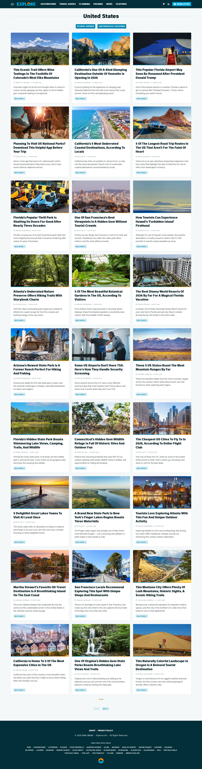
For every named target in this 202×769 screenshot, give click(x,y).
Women (119, 753)
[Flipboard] (164, 4)
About (92, 730)
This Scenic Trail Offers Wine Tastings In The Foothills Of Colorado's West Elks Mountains (36, 74)
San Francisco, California (112, 26)
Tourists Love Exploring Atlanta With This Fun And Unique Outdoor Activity (162, 517)
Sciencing (123, 750)
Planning (84, 4)
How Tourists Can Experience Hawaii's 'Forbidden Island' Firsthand (157, 221)
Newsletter (182, 4)
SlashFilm (136, 750)
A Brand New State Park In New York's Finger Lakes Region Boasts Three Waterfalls (99, 517)
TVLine (110, 753)
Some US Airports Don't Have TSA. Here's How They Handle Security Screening (99, 369)
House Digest (145, 747)
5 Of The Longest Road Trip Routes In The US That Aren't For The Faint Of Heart (162, 148)
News (109, 4)
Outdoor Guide (93, 750)
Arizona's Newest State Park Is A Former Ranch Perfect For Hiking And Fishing (37, 369)
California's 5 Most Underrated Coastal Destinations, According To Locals (100, 148)
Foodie (63, 747)
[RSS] (169, 4)
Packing (98, 4)
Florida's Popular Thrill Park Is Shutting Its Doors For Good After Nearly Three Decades (37, 221)
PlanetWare (110, 750)
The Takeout (98, 753)
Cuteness (52, 747)
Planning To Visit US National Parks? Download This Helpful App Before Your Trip (39, 148)
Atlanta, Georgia (85, 26)
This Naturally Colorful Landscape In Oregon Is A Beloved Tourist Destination (162, 665)
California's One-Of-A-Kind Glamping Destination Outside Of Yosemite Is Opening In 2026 (101, 74)
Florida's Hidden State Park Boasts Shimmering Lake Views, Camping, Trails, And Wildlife (38, 443)
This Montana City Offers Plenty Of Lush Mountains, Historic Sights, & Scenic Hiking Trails (160, 591)
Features (121, 4)
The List (85, 753)
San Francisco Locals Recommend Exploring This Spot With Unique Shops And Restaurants (99, 591)
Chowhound (40, 747)
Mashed (50, 750)
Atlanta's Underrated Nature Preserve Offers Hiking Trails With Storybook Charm (37, 295)
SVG (159, 750)
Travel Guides (67, 4)
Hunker (158, 747)
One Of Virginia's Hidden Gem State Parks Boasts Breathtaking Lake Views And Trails (100, 665)
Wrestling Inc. (133, 753)
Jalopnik (29, 750)
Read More (18, 99)
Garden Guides (94, 747)
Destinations (48, 4)
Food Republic (77, 747)
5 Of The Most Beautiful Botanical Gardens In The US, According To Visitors (99, 295)
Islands (168, 747)
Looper (39, 750)
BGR (29, 747)
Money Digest (63, 750)
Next (105, 709)
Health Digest (129, 747)
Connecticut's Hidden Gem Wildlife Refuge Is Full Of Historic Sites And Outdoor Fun (99, 443)
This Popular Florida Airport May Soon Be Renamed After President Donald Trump (160, 74)
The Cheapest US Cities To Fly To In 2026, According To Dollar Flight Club (161, 443)
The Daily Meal (72, 753)
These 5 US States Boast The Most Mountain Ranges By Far (160, 367)
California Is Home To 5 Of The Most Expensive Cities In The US (38, 663)
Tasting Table (170, 750)
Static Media (87, 735)
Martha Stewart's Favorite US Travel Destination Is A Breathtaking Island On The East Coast (39, 591)
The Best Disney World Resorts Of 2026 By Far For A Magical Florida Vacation (160, 295)
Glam (106, 747)
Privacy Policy (105, 730)
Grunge (115, 747)
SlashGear (149, 750)
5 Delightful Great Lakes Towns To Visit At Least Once (37, 515)
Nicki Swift (78, 750)
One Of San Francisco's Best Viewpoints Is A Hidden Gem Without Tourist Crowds (101, 221)
